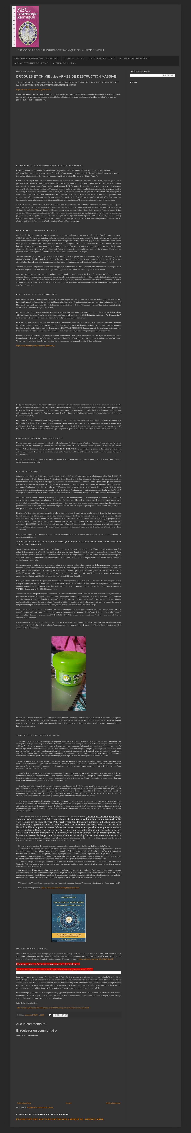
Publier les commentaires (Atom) (40, 1107)
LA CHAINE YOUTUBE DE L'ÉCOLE (31, 63)
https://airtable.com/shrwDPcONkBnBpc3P (96, 959)
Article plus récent (24, 1103)
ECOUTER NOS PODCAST (101, 58)
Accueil (68, 1103)
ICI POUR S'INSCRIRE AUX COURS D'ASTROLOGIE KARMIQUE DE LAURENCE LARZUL (60, 1119)
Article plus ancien (113, 1103)
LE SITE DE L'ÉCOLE (74, 58)
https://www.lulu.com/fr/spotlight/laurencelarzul (60, 888)
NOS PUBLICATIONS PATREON (134, 58)
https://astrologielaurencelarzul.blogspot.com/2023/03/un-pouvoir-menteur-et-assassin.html (53, 1008)
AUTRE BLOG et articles (64, 63)
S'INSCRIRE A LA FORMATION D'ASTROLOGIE (36, 58)
